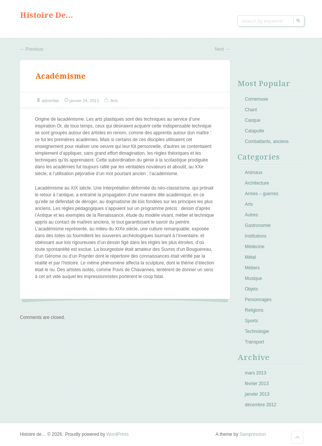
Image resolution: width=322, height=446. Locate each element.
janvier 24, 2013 (84, 100)
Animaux (254, 172)
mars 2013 (256, 373)
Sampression (252, 434)
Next (222, 49)
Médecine (255, 246)
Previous (31, 49)
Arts (114, 100)
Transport (254, 342)
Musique (253, 278)
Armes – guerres (262, 193)
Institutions (256, 236)
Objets (251, 289)
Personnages (258, 299)
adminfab (50, 100)
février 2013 (257, 383)
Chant (251, 109)
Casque (252, 120)
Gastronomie (258, 225)
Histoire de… (46, 15)
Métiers (252, 267)
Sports (251, 320)
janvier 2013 (257, 394)
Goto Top (297, 437)
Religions (254, 310)
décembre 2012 (260, 404)
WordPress (117, 434)
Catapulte (254, 131)
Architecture (257, 183)
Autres (251, 215)
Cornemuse (256, 99)
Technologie (257, 331)
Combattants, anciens (267, 141)
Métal (250, 257)
